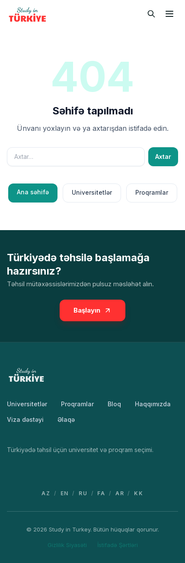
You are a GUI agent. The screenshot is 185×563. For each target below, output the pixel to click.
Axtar (163, 156)
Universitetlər (92, 192)
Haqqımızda (153, 404)
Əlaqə (66, 419)
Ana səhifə (33, 192)
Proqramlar (151, 192)
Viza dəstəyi (25, 419)
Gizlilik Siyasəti (67, 544)
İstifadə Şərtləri (117, 544)
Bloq (114, 404)
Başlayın (92, 310)
